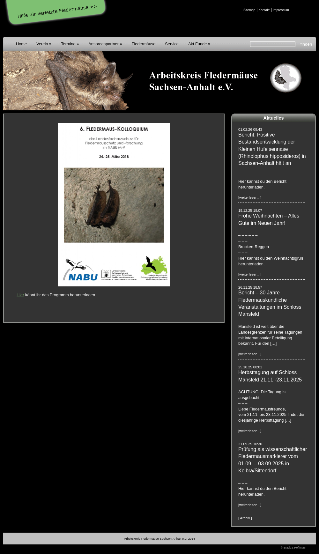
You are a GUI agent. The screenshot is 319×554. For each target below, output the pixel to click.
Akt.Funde (197, 43)
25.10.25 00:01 (250, 367)
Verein (42, 43)
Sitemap (249, 10)
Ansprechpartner (103, 43)
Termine (68, 43)
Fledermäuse (144, 43)
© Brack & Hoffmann (293, 547)
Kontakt (264, 10)
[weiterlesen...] (249, 197)
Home (21, 43)
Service (172, 43)
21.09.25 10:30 (250, 444)
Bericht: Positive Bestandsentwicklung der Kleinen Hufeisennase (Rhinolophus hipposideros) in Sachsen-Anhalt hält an (272, 149)
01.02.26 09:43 (250, 129)
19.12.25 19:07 (250, 210)
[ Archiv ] (245, 518)
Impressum (281, 10)
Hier (20, 294)
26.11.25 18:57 (250, 287)
